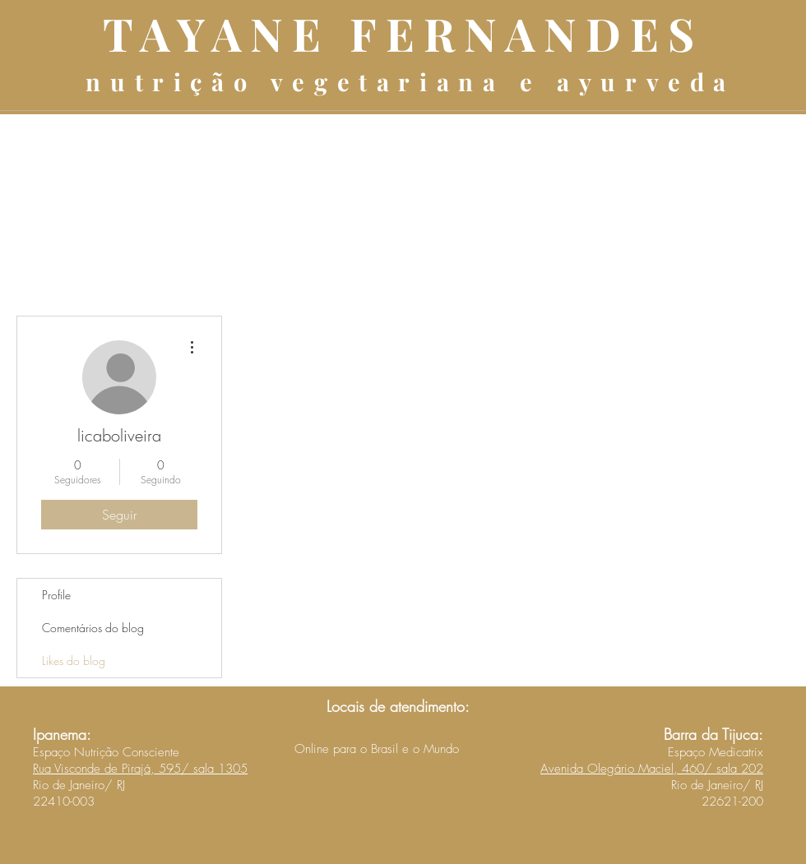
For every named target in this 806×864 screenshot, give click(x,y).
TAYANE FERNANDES (403, 32)
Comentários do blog (93, 627)
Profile (56, 595)
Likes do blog (73, 660)
